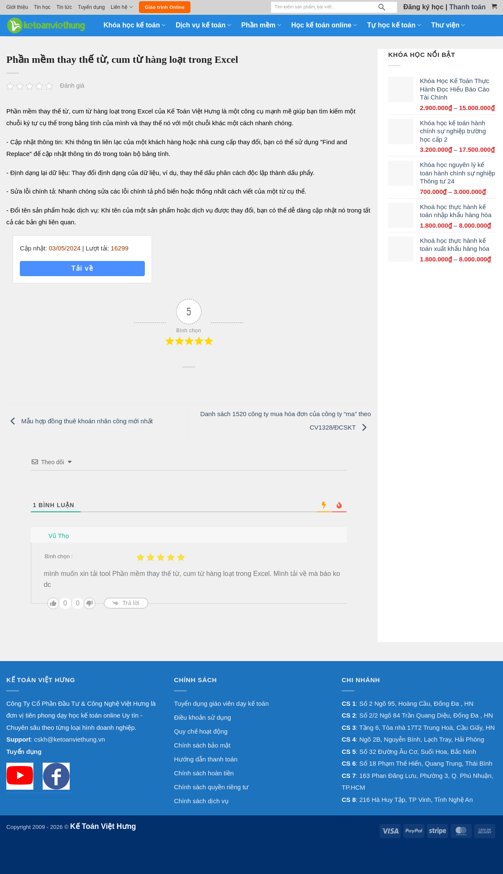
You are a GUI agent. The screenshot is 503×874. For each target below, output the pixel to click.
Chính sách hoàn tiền (204, 773)
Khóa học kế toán (134, 25)
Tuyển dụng (91, 7)
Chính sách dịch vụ (201, 800)
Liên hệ (122, 7)
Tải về (82, 268)
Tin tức (64, 7)
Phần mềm (261, 25)
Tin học (42, 7)
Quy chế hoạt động (201, 731)
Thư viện (448, 25)
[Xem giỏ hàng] (494, 6)
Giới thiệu (17, 7)
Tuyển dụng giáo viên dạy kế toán (221, 703)
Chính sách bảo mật (202, 745)
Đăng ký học (423, 7)
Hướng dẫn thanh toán (205, 759)
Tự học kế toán (394, 25)
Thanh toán (467, 7)
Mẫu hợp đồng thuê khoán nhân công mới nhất (79, 421)
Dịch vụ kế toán (203, 25)
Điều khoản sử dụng (202, 717)
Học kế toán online (324, 25)
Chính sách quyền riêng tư (211, 787)
